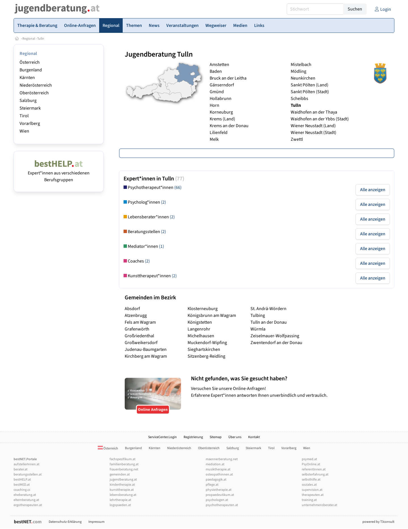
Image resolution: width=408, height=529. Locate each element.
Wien (24, 131)
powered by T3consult (378, 521)
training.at (309, 500)
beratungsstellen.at (28, 474)
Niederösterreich (36, 85)
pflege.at (212, 484)
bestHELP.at (22, 479)
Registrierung (193, 437)
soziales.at (309, 484)
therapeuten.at (313, 494)
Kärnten (27, 77)
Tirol (24, 116)
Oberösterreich (34, 93)
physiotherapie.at (218, 489)
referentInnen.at (314, 469)
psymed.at (309, 459)
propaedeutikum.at (220, 494)
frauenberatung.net (124, 469)
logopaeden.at (120, 505)
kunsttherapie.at (122, 489)
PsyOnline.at (311, 464)
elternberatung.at (26, 500)
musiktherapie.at (218, 469)
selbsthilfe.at (311, 479)
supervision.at (312, 489)
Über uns (234, 437)
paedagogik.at (216, 479)
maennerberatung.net (222, 459)
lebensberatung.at (123, 494)
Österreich (30, 62)
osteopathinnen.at (219, 474)
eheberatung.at (25, 494)
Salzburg (28, 100)
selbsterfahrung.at (315, 474)
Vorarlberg (30, 123)
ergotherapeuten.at (28, 505)
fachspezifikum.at (122, 459)
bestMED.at (22, 484)
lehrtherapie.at (120, 500)
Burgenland (31, 70)
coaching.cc (22, 489)
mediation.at (215, 464)
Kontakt (254, 437)
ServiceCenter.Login (162, 437)
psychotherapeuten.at (222, 505)
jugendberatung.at (123, 479)
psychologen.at (217, 500)
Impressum (96, 521)
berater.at (20, 469)
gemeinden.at (120, 474)
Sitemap (216, 437)
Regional (28, 38)
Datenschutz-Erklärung (65, 521)
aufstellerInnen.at (26, 464)
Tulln (40, 38)
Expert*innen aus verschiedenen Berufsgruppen (59, 173)
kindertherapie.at (122, 484)
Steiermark (30, 108)
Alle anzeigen (372, 190)
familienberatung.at (124, 464)
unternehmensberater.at (319, 505)
